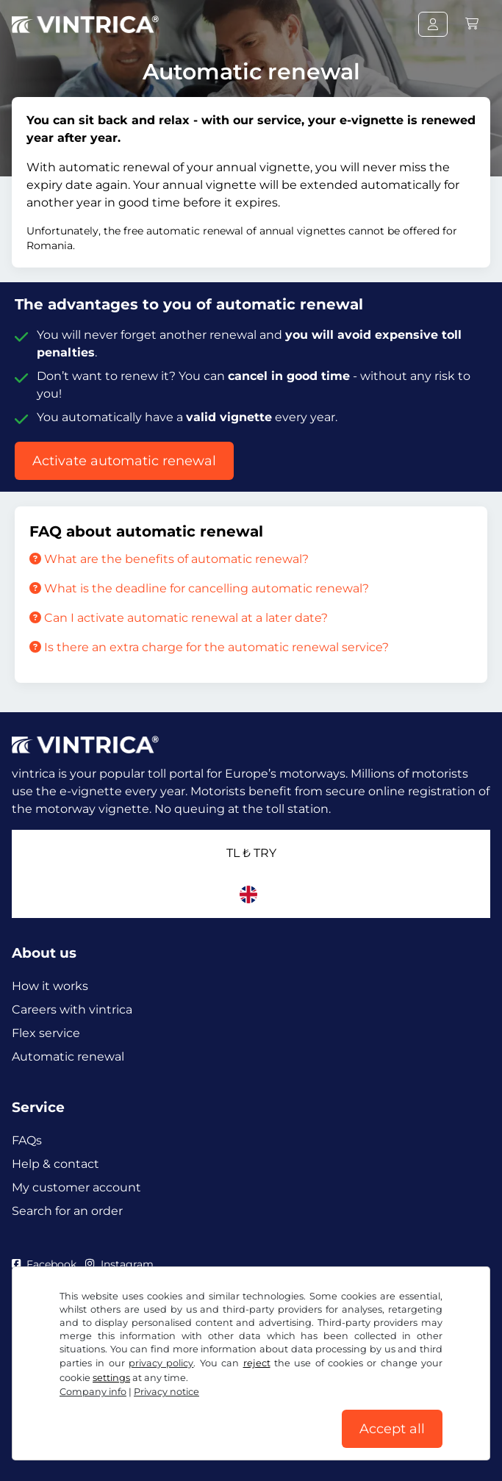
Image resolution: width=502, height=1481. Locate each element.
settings (111, 1377)
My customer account (76, 1187)
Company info (93, 1391)
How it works (50, 986)
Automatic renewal (68, 1057)
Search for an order (67, 1211)
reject (256, 1363)
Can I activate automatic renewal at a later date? (178, 618)
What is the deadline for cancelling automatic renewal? (199, 588)
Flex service (46, 1033)
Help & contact (55, 1164)
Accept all (392, 1429)
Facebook (44, 1264)
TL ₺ (251, 853)
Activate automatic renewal (124, 461)
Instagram (119, 1264)
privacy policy (161, 1363)
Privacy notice (166, 1391)
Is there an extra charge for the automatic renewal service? (209, 647)
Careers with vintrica (72, 1009)
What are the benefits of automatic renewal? (169, 559)
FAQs (27, 1140)
